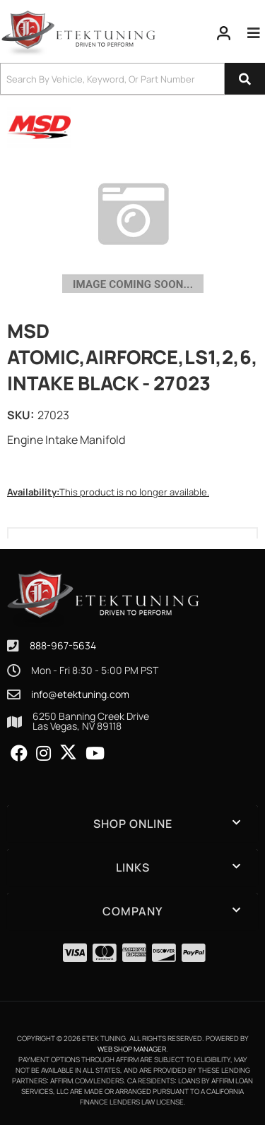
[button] (132, 79)
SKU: (20, 415)
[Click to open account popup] (224, 33)
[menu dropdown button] (254, 33)
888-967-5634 (63, 645)
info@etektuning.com (80, 694)
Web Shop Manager (132, 1049)
